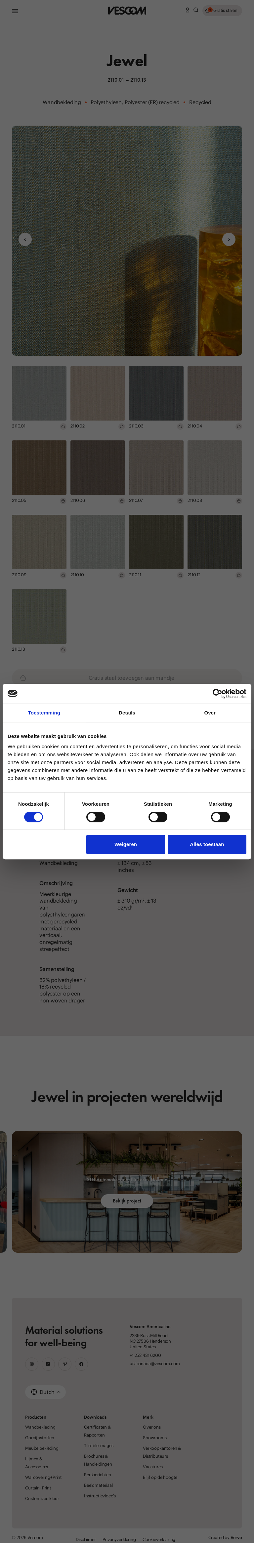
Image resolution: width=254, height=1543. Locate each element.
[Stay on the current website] (172, 795)
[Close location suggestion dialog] (239, 727)
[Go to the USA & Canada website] (97, 795)
